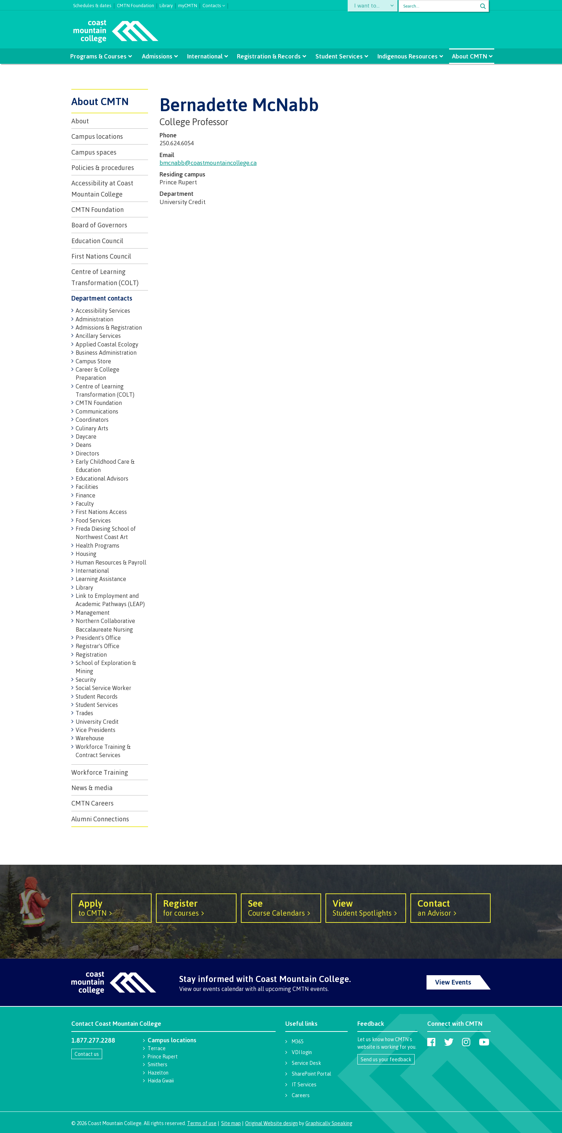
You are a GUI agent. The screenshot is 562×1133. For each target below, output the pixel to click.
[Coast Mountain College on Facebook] (431, 1042)
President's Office (98, 637)
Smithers (157, 1064)
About (80, 121)
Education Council (97, 241)
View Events (453, 982)
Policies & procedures (102, 167)
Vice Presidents (95, 729)
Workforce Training (99, 772)
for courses (196, 907)
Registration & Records (269, 56)
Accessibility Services (103, 310)
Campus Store (93, 361)
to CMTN (111, 907)
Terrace (157, 1048)
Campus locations (97, 136)
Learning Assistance (101, 578)
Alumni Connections (100, 819)
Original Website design (271, 1123)
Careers (301, 1095)
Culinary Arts (92, 428)
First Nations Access (101, 511)
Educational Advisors (102, 478)
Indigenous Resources (405, 56)
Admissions (159, 56)
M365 (297, 1041)
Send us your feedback (386, 1059)
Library (166, 5)
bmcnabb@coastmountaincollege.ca (208, 162)
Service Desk (306, 1063)
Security (86, 679)
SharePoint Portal (311, 1074)
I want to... (368, 6)
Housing (86, 553)
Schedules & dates (92, 5)
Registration (91, 654)
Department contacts (101, 298)
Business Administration (106, 352)
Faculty (85, 503)
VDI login (302, 1052)
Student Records (97, 696)
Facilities (87, 486)
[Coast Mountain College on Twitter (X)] (448, 1042)
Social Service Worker (103, 687)
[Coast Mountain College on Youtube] (484, 1042)
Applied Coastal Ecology (107, 344)
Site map (231, 1123)
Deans (83, 444)
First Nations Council (101, 256)
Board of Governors (99, 225)
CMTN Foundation (135, 5)
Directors (87, 453)
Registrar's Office (97, 646)
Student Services (337, 56)
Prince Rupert (163, 1056)
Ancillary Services (98, 335)
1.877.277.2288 (93, 1040)
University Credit (97, 721)
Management (93, 612)
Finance (85, 495)
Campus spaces (93, 152)
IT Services (304, 1084)
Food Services (93, 520)
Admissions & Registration (109, 327)
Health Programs (97, 545)
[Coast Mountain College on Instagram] (466, 1042)
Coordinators (92, 419)
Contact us (87, 1054)
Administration (94, 319)
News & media (92, 788)
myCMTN (187, 5)
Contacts (212, 5)
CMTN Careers (92, 803)
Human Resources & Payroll (111, 562)
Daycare (86, 436)
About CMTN (465, 56)
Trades (84, 713)
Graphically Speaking (328, 1123)
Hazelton (158, 1073)
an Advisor (451, 907)
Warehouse (90, 738)
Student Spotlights (366, 907)
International (206, 56)
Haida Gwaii (161, 1080)
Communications (97, 411)
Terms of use (201, 1123)
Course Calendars (281, 907)
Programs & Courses (102, 56)
